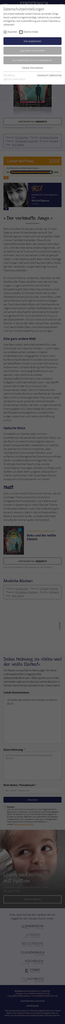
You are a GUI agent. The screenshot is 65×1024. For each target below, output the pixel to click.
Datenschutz (56, 75)
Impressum (42, 75)
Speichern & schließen (32, 50)
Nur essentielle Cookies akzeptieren (32, 60)
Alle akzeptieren (33, 41)
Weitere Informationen (32, 67)
